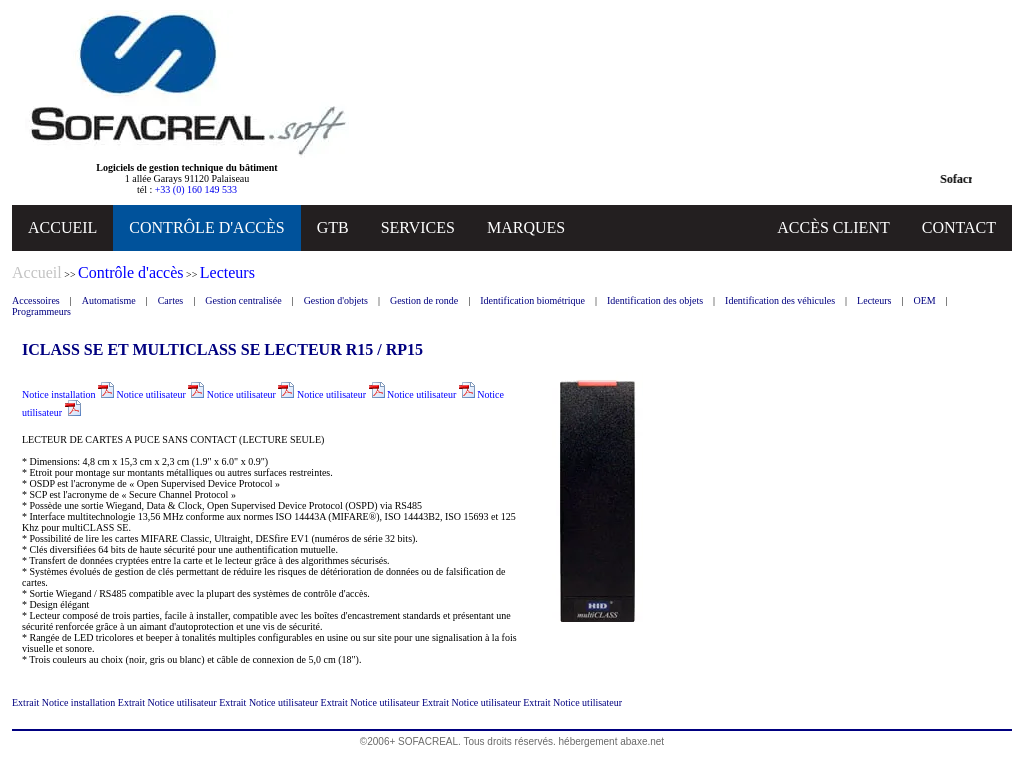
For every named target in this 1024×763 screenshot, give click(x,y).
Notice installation (68, 394)
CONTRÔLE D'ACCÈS (206, 227)
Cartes (171, 300)
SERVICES (418, 227)
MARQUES (526, 227)
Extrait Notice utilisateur (168, 702)
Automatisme (109, 300)
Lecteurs (874, 300)
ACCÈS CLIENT (833, 227)
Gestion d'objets (336, 300)
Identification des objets (655, 300)
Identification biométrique (532, 300)
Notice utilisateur (161, 394)
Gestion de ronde (424, 300)
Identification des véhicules (780, 300)
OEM (925, 300)
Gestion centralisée (243, 300)
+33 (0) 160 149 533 (196, 189)
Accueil (37, 272)
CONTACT (959, 227)
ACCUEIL (62, 227)
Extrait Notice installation (65, 702)
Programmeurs (41, 311)
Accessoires (36, 300)
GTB (333, 227)
